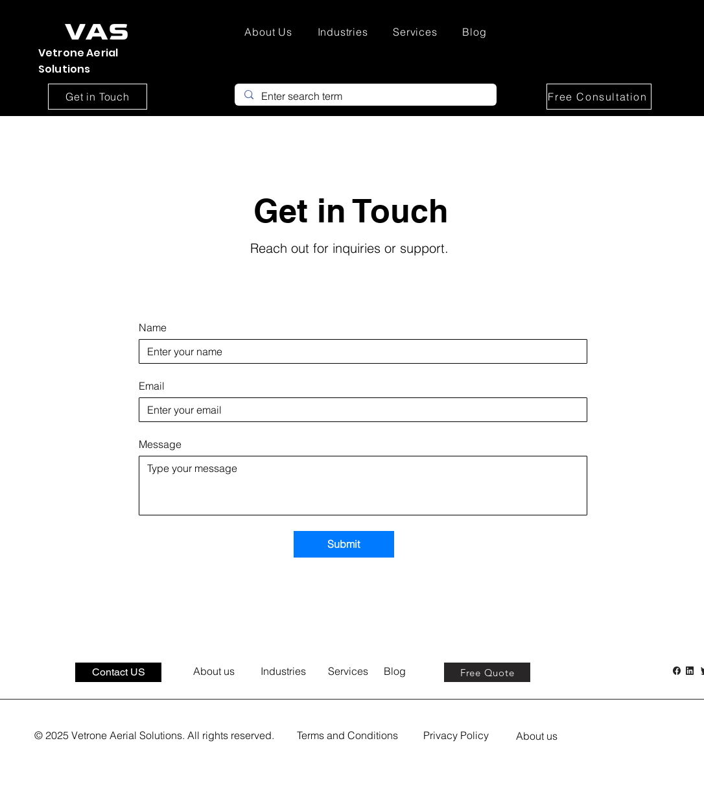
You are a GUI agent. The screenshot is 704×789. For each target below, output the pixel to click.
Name (153, 327)
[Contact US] (118, 672)
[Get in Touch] (97, 97)
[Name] (359, 351)
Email (152, 385)
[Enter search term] (365, 96)
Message (160, 444)
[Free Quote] (487, 672)
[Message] (363, 486)
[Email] (359, 409)
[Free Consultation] (598, 97)
